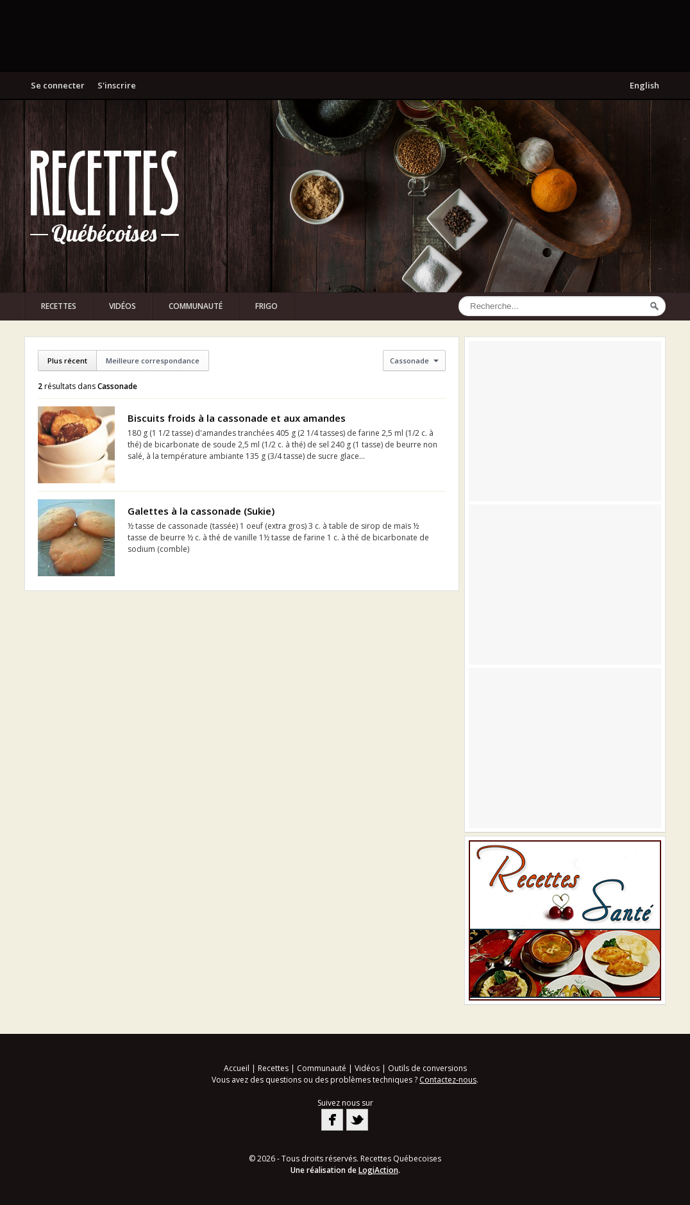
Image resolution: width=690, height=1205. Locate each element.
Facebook (332, 1120)
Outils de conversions (427, 1068)
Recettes (58, 306)
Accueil (236, 1068)
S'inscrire (116, 85)
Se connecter (58, 85)
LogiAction (378, 1170)
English (644, 85)
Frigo (266, 306)
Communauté (196, 306)
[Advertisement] (345, 35)
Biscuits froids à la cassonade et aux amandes (237, 417)
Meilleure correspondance (152, 360)
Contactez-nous (447, 1079)
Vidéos (122, 306)
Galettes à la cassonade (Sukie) (201, 510)
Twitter (357, 1120)
